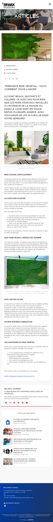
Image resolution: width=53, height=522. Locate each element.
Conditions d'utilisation (42, 515)
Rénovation (10, 66)
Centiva (30, 519)
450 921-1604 (11, 495)
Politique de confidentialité (25, 515)
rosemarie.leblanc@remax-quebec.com (21, 497)
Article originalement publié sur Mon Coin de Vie (19, 376)
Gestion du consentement (26, 517)
